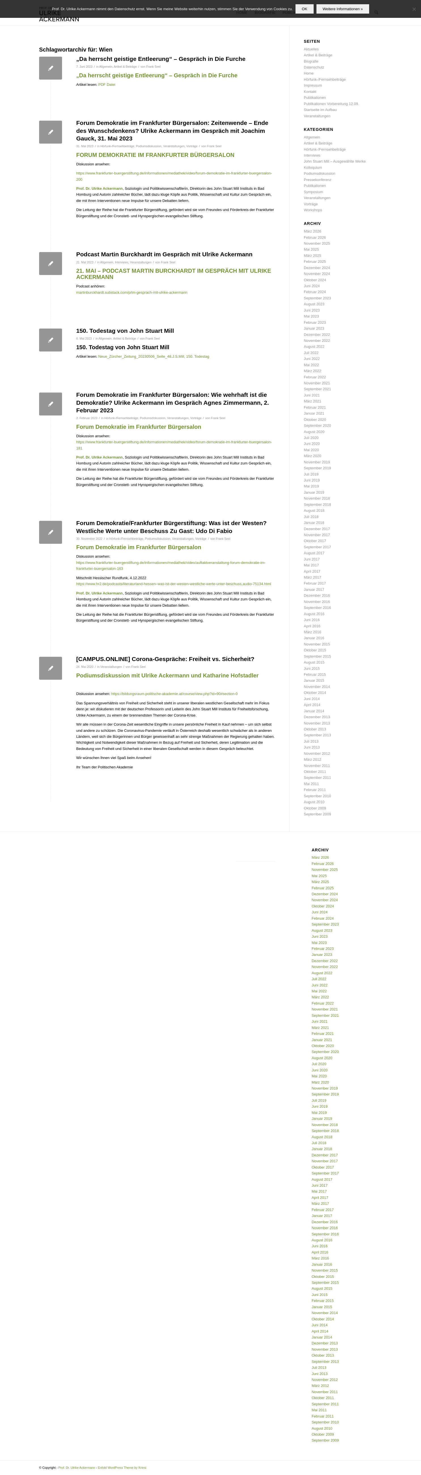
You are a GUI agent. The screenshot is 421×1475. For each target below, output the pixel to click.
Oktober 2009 (315, 808)
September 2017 (317, 547)
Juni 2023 (312, 310)
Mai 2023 (311, 316)
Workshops (313, 210)
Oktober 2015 (315, 650)
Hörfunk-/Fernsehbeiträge (117, 146)
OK (304, 9)
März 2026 (312, 231)
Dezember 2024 (317, 268)
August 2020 (314, 432)
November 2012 (317, 753)
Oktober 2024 (315, 280)
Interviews (121, 262)
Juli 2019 (311, 474)
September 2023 (317, 298)
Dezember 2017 (317, 529)
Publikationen (315, 97)
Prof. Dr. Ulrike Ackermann (76, 1467)
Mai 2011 (311, 784)
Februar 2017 (315, 583)
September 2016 (317, 608)
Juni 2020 (312, 444)
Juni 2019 (312, 480)
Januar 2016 (314, 638)
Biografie (311, 61)
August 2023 (314, 304)
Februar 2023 (315, 322)
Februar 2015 (315, 674)
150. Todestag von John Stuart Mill (125, 330)
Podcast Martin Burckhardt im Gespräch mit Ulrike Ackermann (164, 254)
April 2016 (312, 626)
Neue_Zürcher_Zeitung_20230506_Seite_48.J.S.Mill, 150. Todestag (153, 356)
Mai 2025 (311, 249)
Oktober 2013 (315, 729)
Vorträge (192, 146)
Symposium (313, 192)
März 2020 (312, 456)
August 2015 (314, 662)
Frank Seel (153, 66)
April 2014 (312, 705)
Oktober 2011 (315, 772)
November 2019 (317, 462)
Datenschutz (314, 67)
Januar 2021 (314, 413)
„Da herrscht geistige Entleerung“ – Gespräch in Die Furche (161, 59)
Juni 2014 (312, 699)
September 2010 (317, 796)
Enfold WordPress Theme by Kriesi (122, 1467)
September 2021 (317, 389)
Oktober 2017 (315, 541)
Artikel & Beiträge (125, 66)
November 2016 (317, 602)
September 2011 (317, 777)
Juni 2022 (312, 359)
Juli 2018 (311, 517)
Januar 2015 (314, 680)
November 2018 (317, 498)
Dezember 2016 (317, 595)
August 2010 (314, 802)
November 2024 (317, 274)
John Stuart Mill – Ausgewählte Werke (335, 161)
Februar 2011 (315, 790)
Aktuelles (311, 49)
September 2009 (317, 814)
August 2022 (314, 346)
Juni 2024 (312, 286)
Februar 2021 (315, 407)
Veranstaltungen (174, 146)
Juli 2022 (311, 353)
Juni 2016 (312, 620)
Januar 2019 (314, 492)
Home (309, 73)
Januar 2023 (314, 328)
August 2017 (314, 553)
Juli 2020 (311, 438)
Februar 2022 (315, 377)
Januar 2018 (314, 523)
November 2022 (317, 340)
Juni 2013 (312, 747)
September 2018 (317, 504)
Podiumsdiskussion (148, 146)
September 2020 (317, 425)
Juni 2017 (312, 559)
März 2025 (312, 255)
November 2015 (317, 644)
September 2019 (317, 468)
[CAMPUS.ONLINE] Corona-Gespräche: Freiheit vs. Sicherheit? (165, 659)
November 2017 (317, 535)
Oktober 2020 (315, 419)
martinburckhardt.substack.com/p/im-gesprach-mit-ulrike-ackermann (131, 292)
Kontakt (310, 91)
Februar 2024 (315, 292)
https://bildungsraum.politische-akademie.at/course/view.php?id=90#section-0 (174, 694)
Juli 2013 (311, 741)
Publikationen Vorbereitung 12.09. (331, 104)
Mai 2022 (311, 365)
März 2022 (312, 371)
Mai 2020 (311, 450)
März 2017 (312, 577)
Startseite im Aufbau (320, 110)
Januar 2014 (314, 711)
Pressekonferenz (317, 180)
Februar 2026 (315, 237)
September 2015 (317, 656)
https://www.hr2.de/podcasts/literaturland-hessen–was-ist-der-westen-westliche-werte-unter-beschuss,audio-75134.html (173, 584)
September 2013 (317, 735)
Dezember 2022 (317, 334)
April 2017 (312, 571)
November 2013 (317, 723)
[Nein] (414, 9)
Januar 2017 (314, 589)
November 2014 (317, 687)
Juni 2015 (312, 668)
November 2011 (317, 766)
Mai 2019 (311, 486)
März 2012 (312, 759)
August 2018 (314, 510)
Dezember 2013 (317, 717)
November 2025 (317, 243)
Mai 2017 (311, 565)
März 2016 (312, 632)
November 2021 (317, 383)
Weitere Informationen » (343, 9)
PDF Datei (106, 84)
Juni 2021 (312, 395)
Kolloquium (313, 167)
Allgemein (105, 66)
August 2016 (314, 614)
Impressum (313, 85)
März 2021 (312, 401)
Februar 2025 (315, 261)
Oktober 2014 (315, 692)
